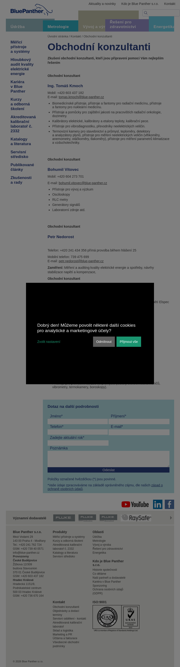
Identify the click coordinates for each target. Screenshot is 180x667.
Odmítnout (104, 342)
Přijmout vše (129, 342)
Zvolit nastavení (48, 342)
